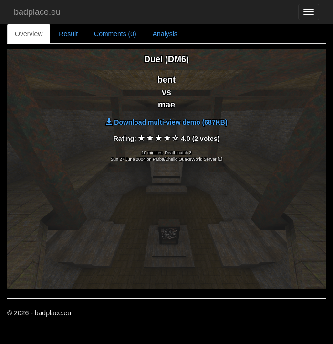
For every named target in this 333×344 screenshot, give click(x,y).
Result (68, 34)
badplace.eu (37, 12)
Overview (28, 34)
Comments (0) (115, 34)
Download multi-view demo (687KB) (166, 122)
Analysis (165, 34)
